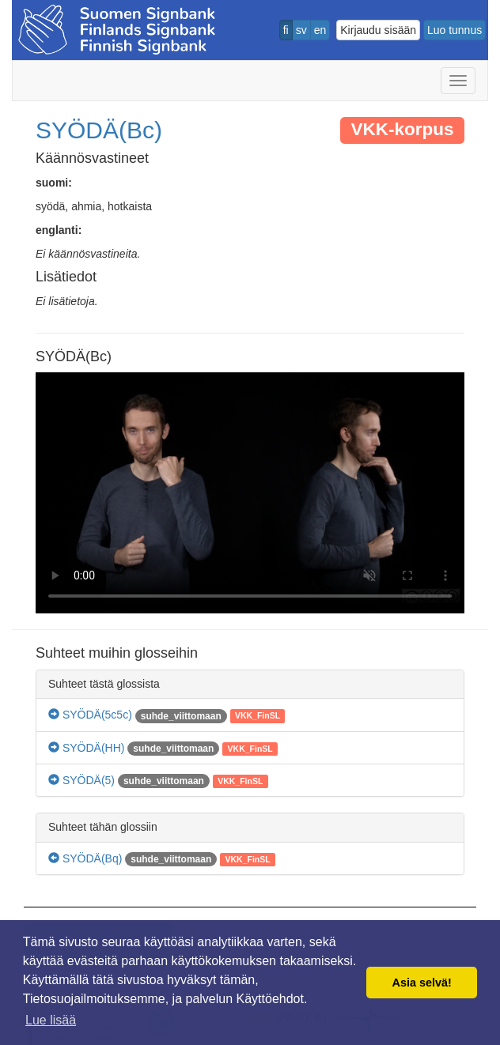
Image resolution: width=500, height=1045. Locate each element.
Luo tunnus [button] (454, 30)
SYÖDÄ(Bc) (99, 130)
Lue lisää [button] (50, 1020)
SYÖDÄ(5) (81, 780)
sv (301, 30)
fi (286, 30)
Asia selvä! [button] (422, 982)
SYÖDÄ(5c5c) (90, 714)
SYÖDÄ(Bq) (85, 858)
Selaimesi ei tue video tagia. (250, 492)
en (320, 30)
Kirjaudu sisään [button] (378, 30)
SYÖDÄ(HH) (86, 747)
